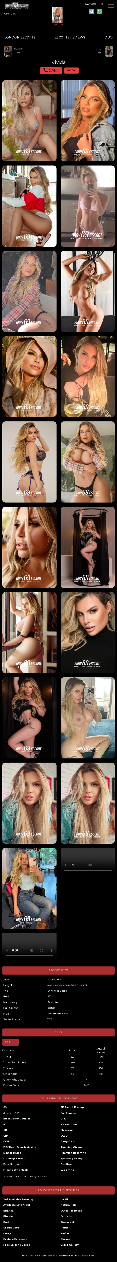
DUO (109, 37)
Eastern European (15, 1239)
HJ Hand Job (69, 1124)
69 (5, 1107)
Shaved (66, 1239)
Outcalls (66, 1216)
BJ (4, 1124)
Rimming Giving (71, 1147)
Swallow (66, 1164)
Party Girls (68, 1141)
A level (11, 1113)
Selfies (65, 1233)
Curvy (7, 1233)
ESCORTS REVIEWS (70, 37)
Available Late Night (16, 1204)
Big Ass (8, 1210)
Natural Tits (68, 1204)
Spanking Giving (72, 1158)
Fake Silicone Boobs (16, 1244)
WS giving (67, 1169)
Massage (67, 1130)
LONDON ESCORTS (19, 37)
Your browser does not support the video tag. (88, 861)
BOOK (71, 70)
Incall (64, 1199)
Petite (65, 1227)
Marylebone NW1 (58, 1013)
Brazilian (53, 1002)
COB (6, 1141)
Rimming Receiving (73, 1152)
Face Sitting (11, 1164)
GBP (7, 1042)
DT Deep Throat (14, 1158)
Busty (7, 1222)
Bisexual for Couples (16, 1118)
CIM (5, 1135)
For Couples (68, 1113)
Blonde (8, 1216)
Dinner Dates (12, 1152)
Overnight (67, 1222)
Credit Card (11, 1227)
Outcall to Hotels (72, 1210)
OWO (64, 1135)
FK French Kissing (72, 1107)
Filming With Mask (15, 1169)
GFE (63, 1118)
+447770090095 (93, 4)
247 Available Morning (18, 1199)
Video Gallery (70, 1244)
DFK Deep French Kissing (19, 1147)
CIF (5, 1130)
